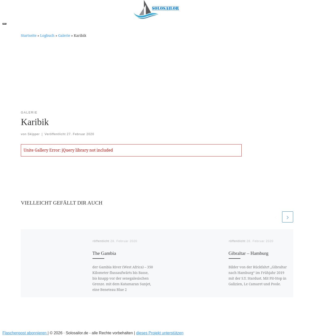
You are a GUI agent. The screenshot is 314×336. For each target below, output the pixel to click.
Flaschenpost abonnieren (25, 333)
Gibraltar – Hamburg (249, 253)
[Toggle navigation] (4, 24)
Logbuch (47, 35)
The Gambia (104, 253)
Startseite (29, 35)
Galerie (64, 35)
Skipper (34, 134)
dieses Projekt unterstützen (159, 333)
